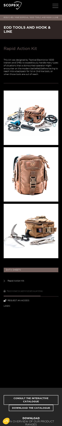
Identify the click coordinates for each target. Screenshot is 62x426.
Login (7, 306)
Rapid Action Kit (14, 281)
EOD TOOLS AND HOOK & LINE (44, 17)
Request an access (16, 300)
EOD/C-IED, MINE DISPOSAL (16, 17)
